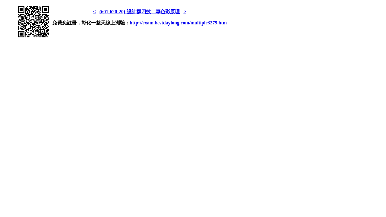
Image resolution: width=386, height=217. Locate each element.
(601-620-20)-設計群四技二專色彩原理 (140, 11)
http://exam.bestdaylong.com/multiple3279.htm (178, 22)
